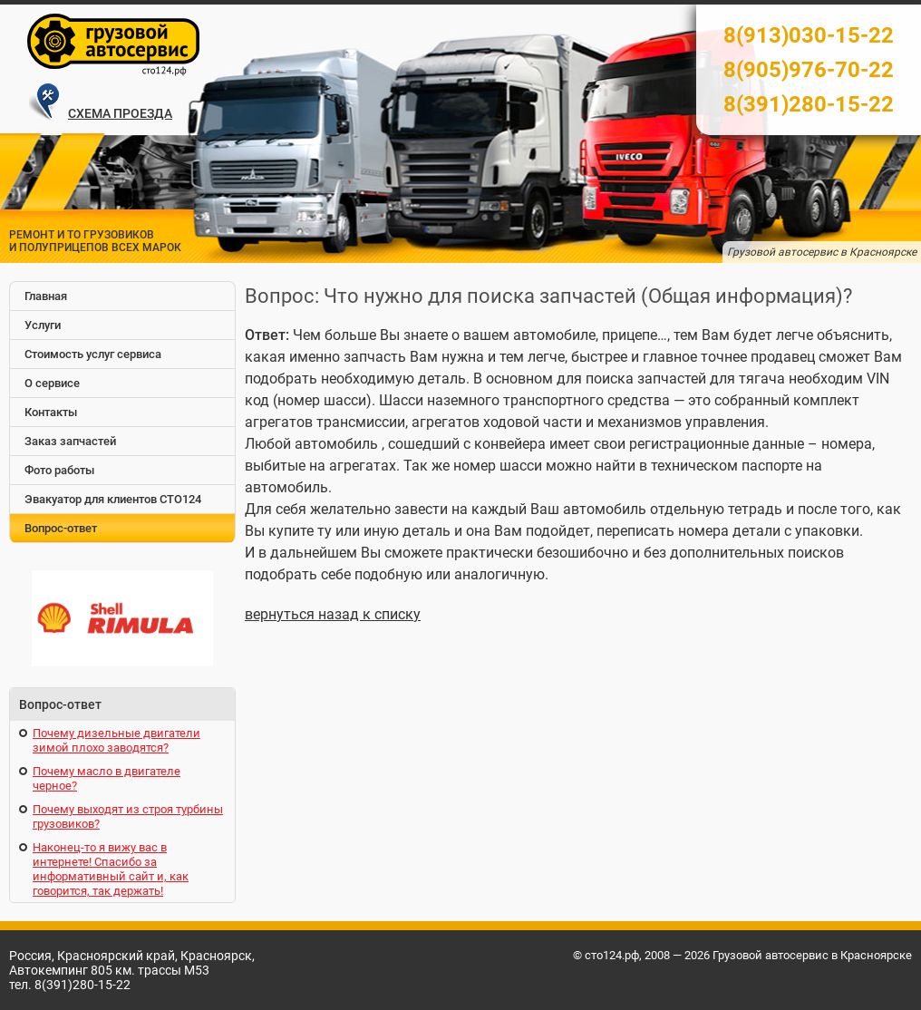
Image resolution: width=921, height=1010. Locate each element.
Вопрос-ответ (60, 528)
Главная (45, 296)
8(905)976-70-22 (808, 70)
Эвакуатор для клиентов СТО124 (112, 499)
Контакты (50, 412)
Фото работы (59, 470)
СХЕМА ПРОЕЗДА (120, 113)
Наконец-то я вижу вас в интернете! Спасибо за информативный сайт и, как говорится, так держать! (111, 869)
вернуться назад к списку (333, 614)
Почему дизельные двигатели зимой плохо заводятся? (116, 740)
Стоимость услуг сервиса (92, 354)
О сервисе (52, 383)
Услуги (42, 325)
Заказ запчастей (70, 441)
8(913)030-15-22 (808, 35)
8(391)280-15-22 (808, 104)
